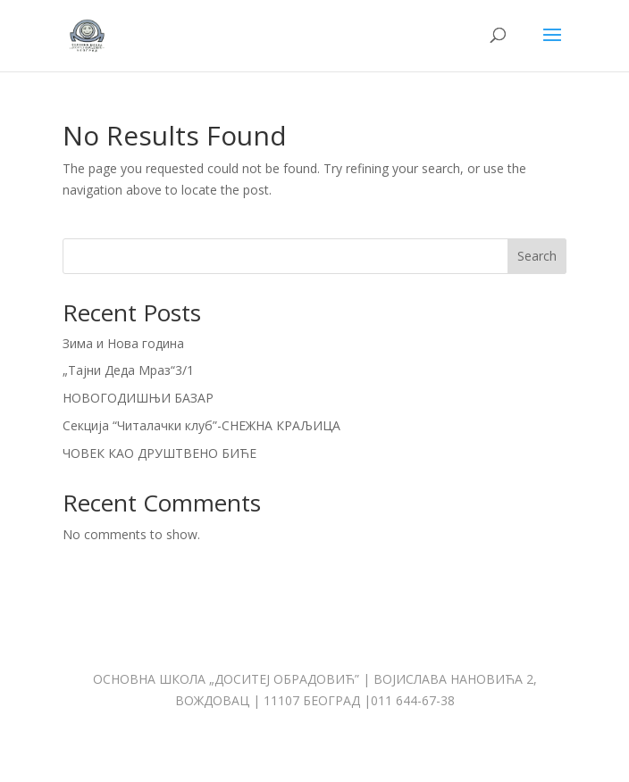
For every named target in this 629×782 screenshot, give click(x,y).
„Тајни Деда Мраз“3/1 (128, 370)
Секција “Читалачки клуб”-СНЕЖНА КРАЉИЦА (201, 425)
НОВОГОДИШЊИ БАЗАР (138, 397)
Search (537, 255)
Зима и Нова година (123, 343)
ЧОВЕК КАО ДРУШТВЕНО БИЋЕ (159, 453)
